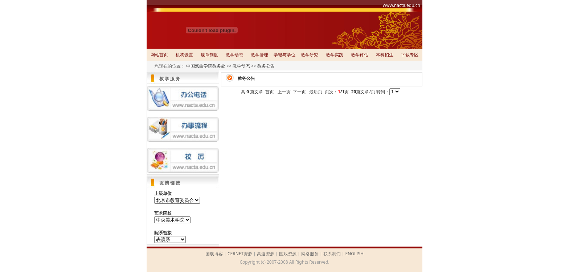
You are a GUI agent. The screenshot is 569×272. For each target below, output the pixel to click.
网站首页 (159, 55)
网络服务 (310, 254)
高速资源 (265, 254)
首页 (269, 92)
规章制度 (209, 55)
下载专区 (409, 55)
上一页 (284, 92)
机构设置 (184, 55)
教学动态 (234, 55)
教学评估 (359, 55)
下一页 (299, 92)
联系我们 (332, 254)
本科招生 (384, 55)
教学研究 (309, 55)
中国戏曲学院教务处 (205, 66)
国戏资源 (287, 254)
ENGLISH (354, 254)
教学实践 (334, 55)
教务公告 (266, 66)
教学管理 (259, 55)
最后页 (315, 92)
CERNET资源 (240, 254)
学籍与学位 (284, 55)
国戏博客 (214, 254)
